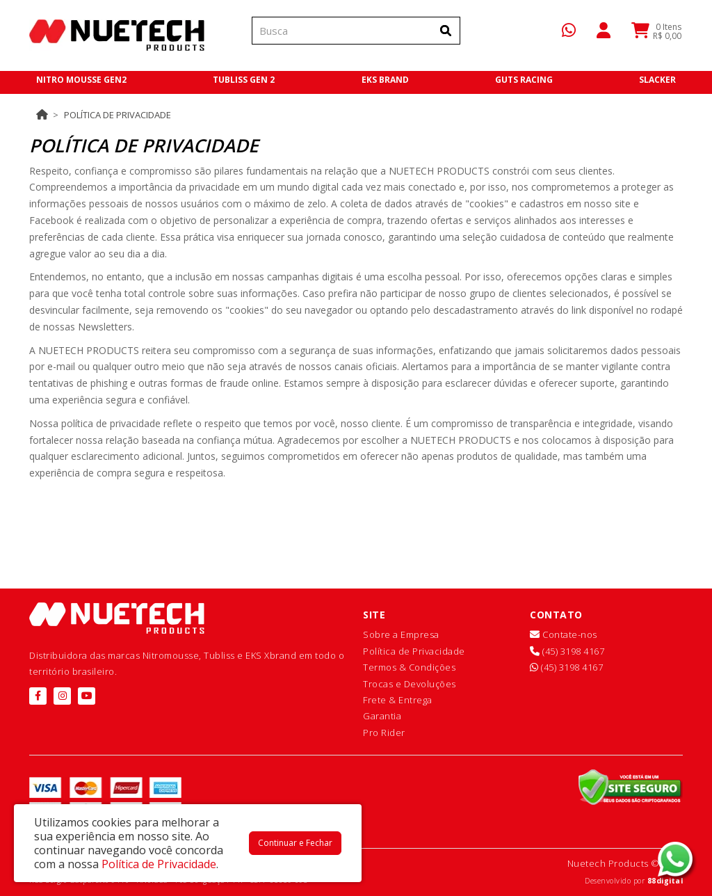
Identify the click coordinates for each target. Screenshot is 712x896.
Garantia (382, 716)
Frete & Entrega (397, 700)
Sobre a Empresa (401, 634)
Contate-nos (563, 634)
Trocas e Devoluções (409, 684)
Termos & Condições (409, 667)
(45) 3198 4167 (567, 651)
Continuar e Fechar (295, 843)
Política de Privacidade (117, 115)
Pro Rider (384, 732)
